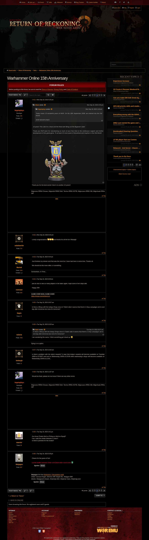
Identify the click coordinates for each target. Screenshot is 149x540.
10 (21, 316)
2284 (21, 270)
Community (116, 83)
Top (104, 196)
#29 (34, 432)
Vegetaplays (19, 110)
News (126, 91)
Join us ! (32, 2)
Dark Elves (121, 99)
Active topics (131, 169)
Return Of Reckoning (118, 91)
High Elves (121, 108)
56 (21, 445)
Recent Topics (129, 76)
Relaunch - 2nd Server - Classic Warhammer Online (127, 148)
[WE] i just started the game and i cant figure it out (127, 123)
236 (21, 116)
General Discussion (125, 141)
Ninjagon (19, 464)
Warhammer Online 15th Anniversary (50, 70)
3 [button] (128, 165)
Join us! (11, 522)
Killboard (60, 2)
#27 (34, 350)
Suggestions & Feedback (127, 83)
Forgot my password (48, 516)
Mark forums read (124, 174)
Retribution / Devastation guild (54, 475)
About (104, 2)
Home (23, 2)
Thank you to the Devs (122, 156)
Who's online (12, 516)
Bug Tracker (80, 2)
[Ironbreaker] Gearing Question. (125, 131)
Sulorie (19, 335)
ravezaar (19, 290)
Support (109, 513)
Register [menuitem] (132, 7)
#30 (34, 454)
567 (21, 467)
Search (138, 65)
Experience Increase (121, 81)
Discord (109, 519)
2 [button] (126, 165)
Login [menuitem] (138, 7)
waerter (19, 442)
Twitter (109, 516)
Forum (42, 2)
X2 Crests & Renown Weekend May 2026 (127, 89)
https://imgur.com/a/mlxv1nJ (40, 296)
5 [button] (132, 165)
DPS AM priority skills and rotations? (127, 106)
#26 (34, 324)
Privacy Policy (58, 89)
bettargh (19, 360)
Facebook (110, 514)
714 (21, 248)
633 (21, 292)
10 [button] (136, 165)
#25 (34, 302)
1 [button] (92, 95)
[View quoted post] (45, 105)
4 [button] (130, 165)
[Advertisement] (74, 51)
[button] (140, 165)
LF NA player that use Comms (125, 140)
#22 (34, 235)
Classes (115, 99)
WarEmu (77, 514)
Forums (11, 514)
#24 (34, 279)
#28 (34, 372)
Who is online (16, 500)
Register (44, 513)
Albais (37, 105)
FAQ (125, 7)
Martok (19, 267)
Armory (69, 2)
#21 (34, 100)
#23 (34, 257)
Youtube (109, 518)
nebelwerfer (19, 245)
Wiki (50, 2)
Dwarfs (120, 133)
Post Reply (14, 95)
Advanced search (118, 61)
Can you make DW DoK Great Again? (127, 98)
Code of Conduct (72, 89)
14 (21, 363)
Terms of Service (47, 89)
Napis (19, 313)
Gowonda (77, 513)
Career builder (93, 2)
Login (43, 514)
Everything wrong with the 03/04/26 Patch (127, 114)
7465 (21, 337)
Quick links (117, 7)
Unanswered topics (119, 169)
